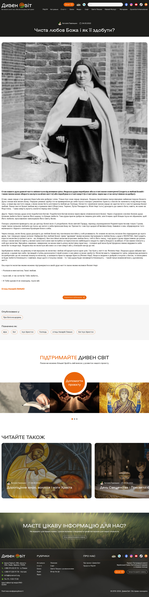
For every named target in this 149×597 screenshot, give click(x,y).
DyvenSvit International (138, 9)
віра (5, 332)
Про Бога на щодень (12, 317)
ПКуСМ (45, 9)
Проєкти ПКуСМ (89, 566)
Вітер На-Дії (55, 572)
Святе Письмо (96, 9)
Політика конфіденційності (12, 591)
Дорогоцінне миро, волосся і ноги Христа (39, 487)
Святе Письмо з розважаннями (62, 569)
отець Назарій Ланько (62, 332)
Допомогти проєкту (74, 382)
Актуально (54, 9)
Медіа (79, 9)
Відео (39, 574)
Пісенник (53, 563)
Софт (87, 9)
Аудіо (39, 572)
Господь (43, 332)
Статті (64, 9)
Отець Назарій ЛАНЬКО (13, 289)
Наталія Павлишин (69, 23)
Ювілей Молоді (111, 9)
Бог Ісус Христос (86, 332)
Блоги (72, 9)
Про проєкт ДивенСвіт (91, 563)
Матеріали (123, 9)
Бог (14, 332)
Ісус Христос (28, 332)
